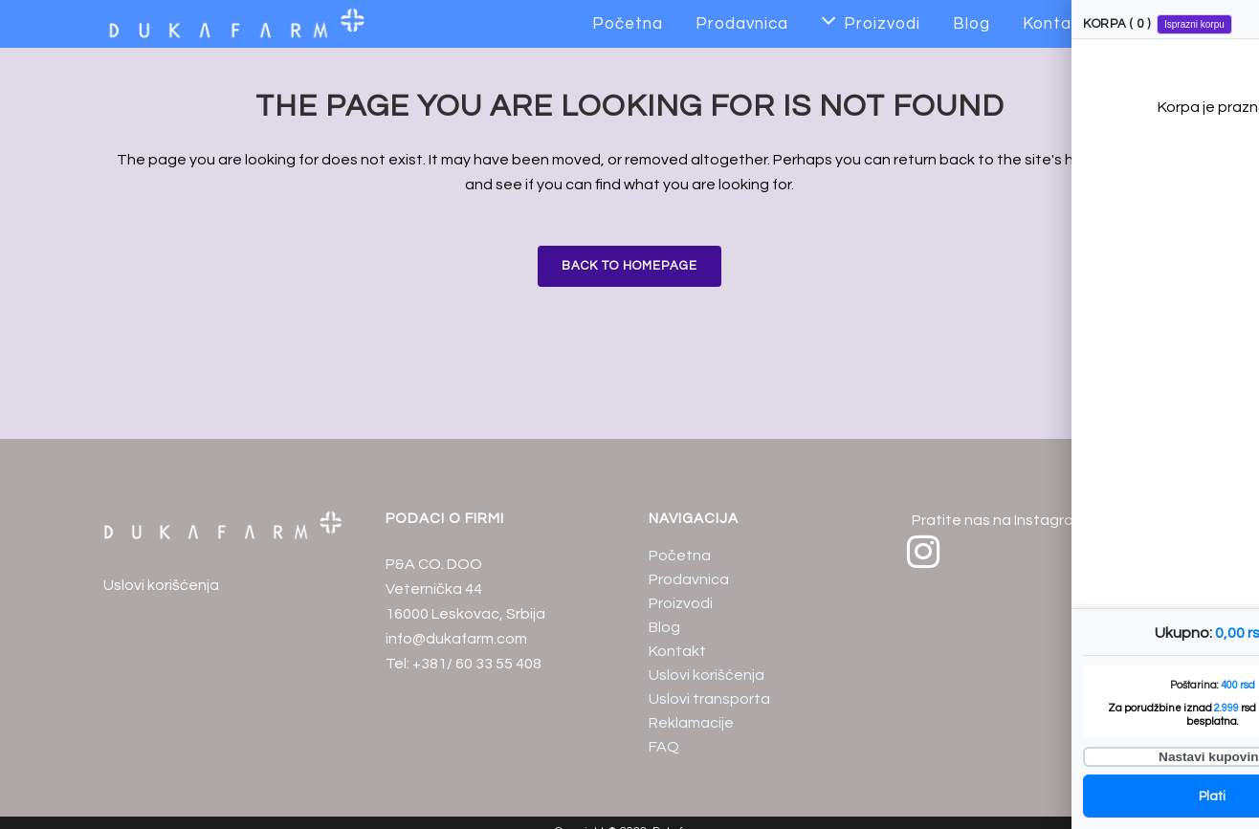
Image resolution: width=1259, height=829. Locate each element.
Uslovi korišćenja (161, 585)
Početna (680, 555)
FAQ (664, 747)
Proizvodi (681, 603)
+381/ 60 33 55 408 (476, 663)
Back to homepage (629, 266)
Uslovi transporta (709, 699)
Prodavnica (689, 579)
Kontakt (677, 651)
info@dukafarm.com (456, 638)
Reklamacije (691, 723)
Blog (664, 627)
